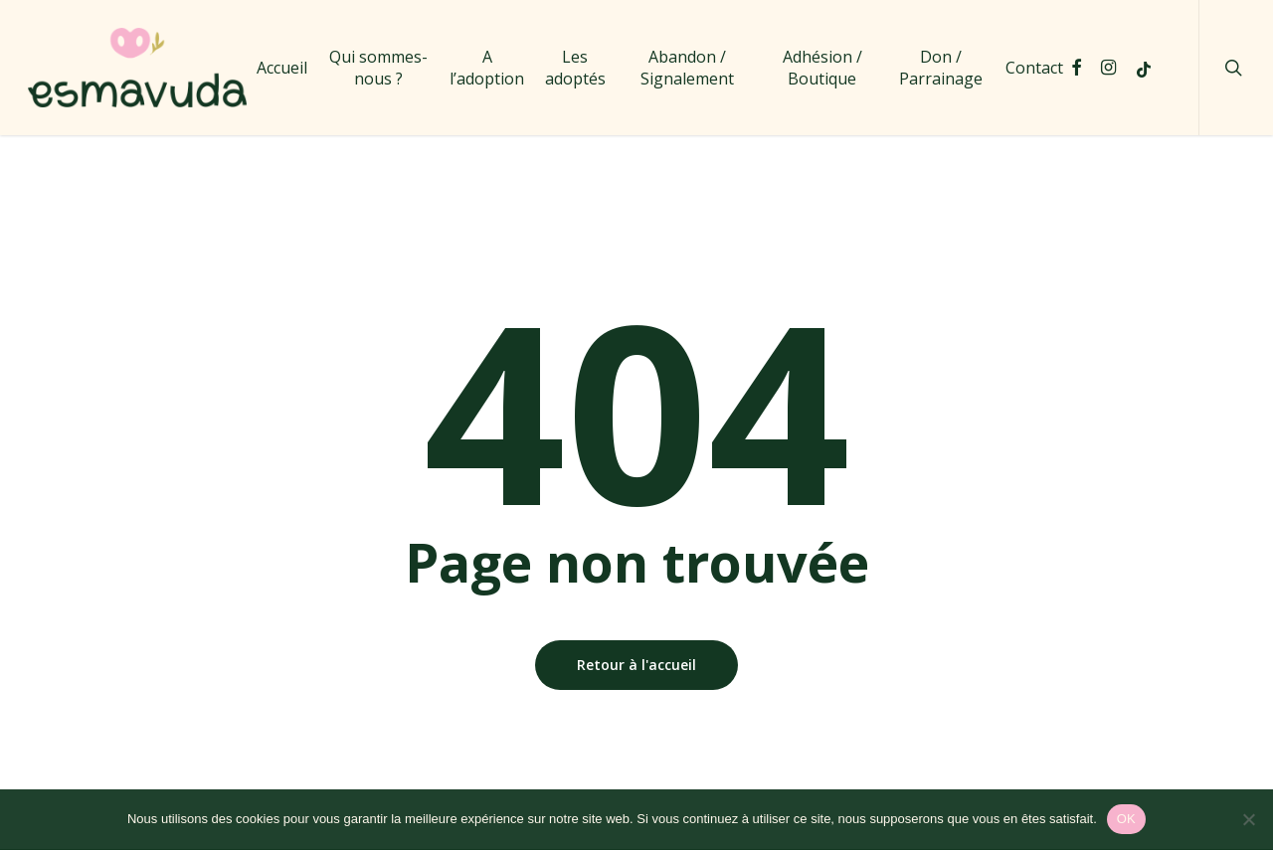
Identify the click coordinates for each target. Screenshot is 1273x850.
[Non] (1248, 819)
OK (1126, 818)
